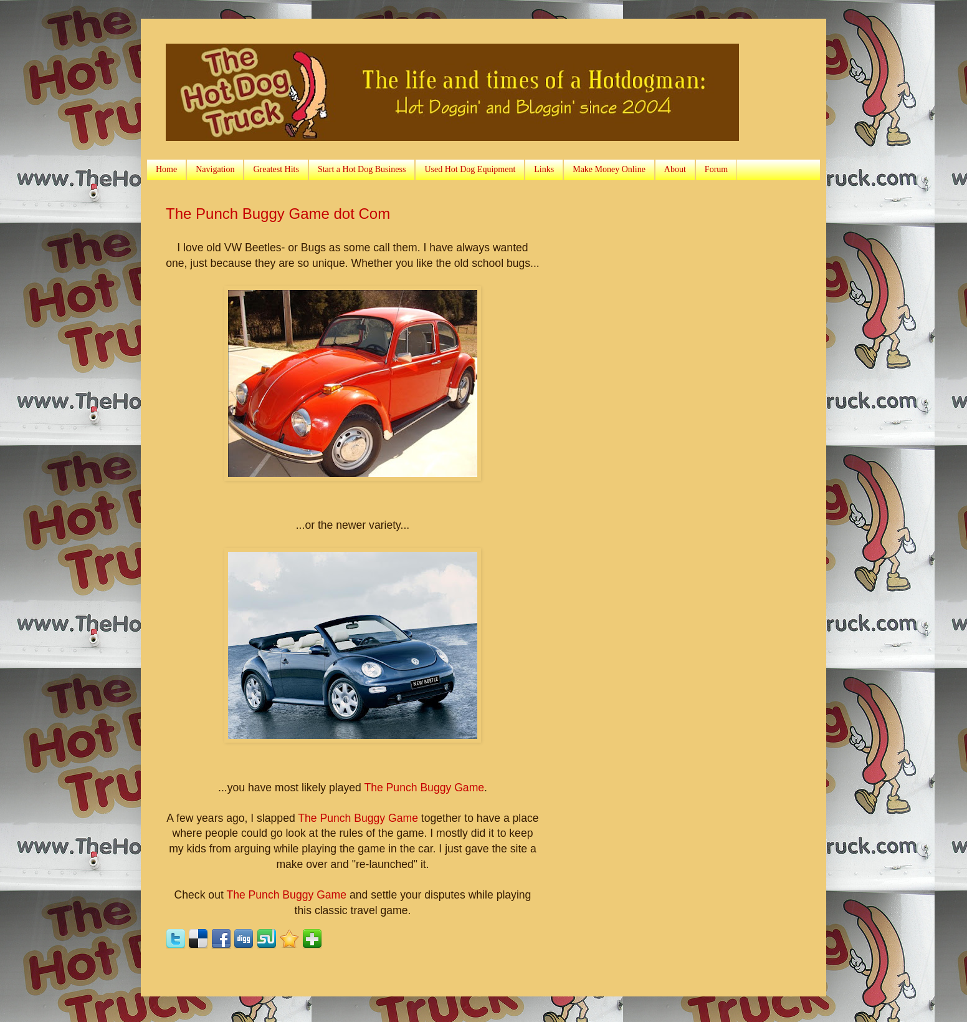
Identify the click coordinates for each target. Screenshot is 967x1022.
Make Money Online (609, 169)
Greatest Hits (275, 169)
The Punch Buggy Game (424, 787)
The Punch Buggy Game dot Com (278, 213)
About (675, 169)
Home (166, 169)
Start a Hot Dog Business (362, 169)
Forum (716, 169)
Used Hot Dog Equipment (469, 169)
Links (544, 169)
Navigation (215, 169)
